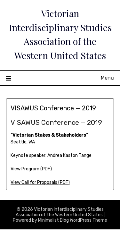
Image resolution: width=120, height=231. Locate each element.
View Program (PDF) (31, 169)
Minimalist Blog (53, 220)
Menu (107, 78)
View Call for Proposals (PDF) (40, 182)
